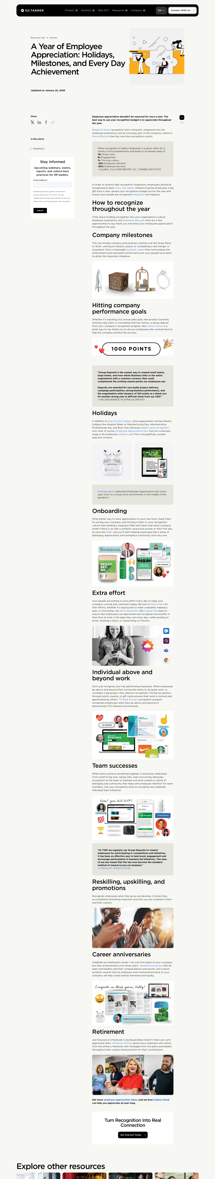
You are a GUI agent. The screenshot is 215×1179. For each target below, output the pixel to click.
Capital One (151, 611)
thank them (157, 604)
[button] (71, 10)
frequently (138, 194)
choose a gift (125, 434)
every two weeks (124, 188)
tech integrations (129, 611)
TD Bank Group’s (128, 699)
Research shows (101, 130)
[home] (32, 10)
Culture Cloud (154, 326)
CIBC (109, 532)
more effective (100, 136)
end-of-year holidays (120, 421)
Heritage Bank (106, 491)
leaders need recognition (155, 427)
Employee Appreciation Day (132, 431)
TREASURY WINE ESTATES (115, 868)
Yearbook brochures (150, 965)
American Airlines (122, 1043)
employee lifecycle (133, 220)
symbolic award (136, 249)
